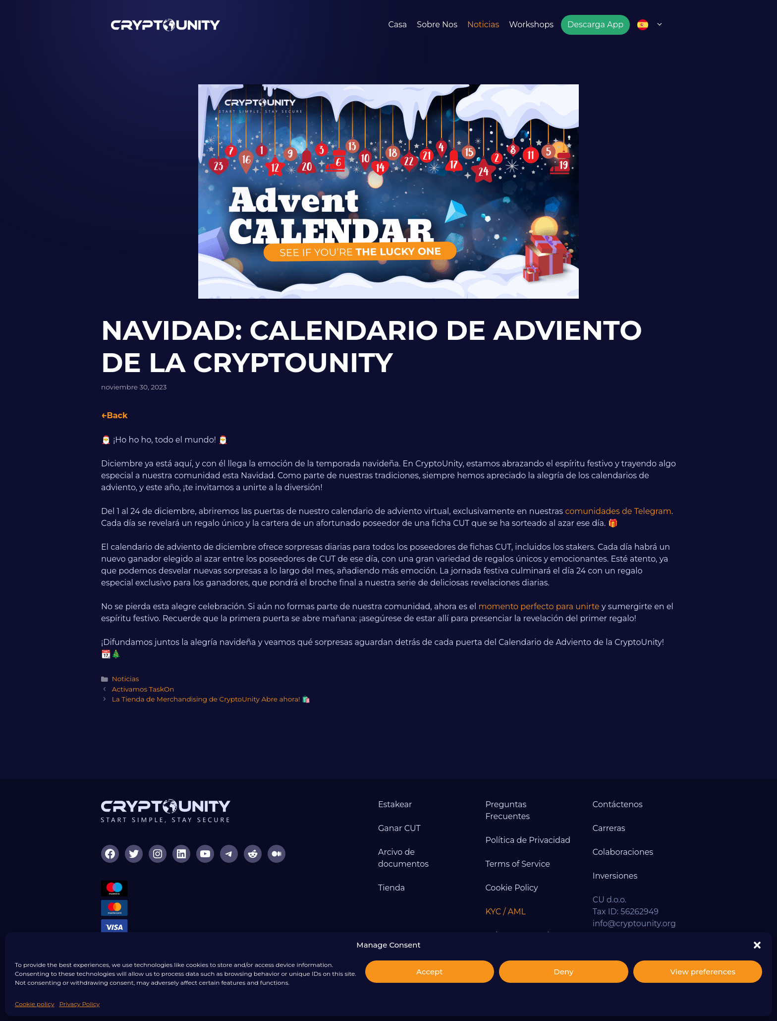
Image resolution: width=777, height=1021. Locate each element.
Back (117, 415)
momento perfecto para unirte (538, 606)
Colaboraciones (623, 852)
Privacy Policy (79, 1004)
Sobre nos (437, 24)
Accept (429, 971)
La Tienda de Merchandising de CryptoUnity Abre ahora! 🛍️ (211, 699)
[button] (757, 945)
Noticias (483, 24)
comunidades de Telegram (618, 511)
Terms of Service (517, 864)
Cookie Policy (511, 888)
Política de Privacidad (527, 840)
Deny (563, 971)
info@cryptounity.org (634, 923)
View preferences (702, 971)
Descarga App (595, 24)
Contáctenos (618, 804)
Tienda (391, 888)
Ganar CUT (399, 828)
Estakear (395, 804)
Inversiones (615, 876)
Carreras (609, 828)
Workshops (531, 24)
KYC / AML (505, 911)
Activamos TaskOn (143, 689)
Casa (397, 24)
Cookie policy (34, 1004)
